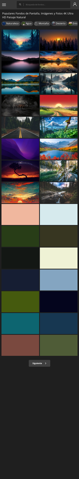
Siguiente (39, 363)
